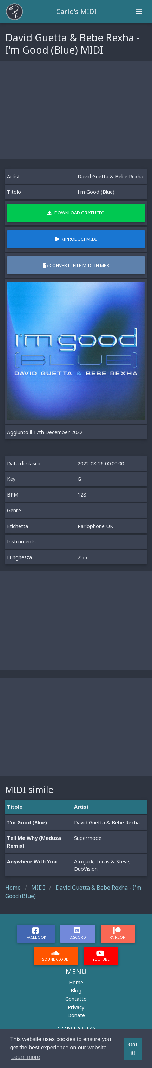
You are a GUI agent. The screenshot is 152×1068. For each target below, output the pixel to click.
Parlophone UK (95, 526)
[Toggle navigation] (139, 11)
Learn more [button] (25, 1057)
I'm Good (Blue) (27, 822)
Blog (76, 990)
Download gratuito (76, 213)
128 (82, 494)
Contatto (76, 998)
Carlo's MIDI (76, 11)
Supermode (87, 838)
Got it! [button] (132, 1049)
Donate (76, 1015)
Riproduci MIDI (76, 239)
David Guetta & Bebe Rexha (110, 176)
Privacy (76, 1007)
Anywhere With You (32, 861)
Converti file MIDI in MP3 (76, 265)
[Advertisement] (76, 110)
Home (76, 982)
